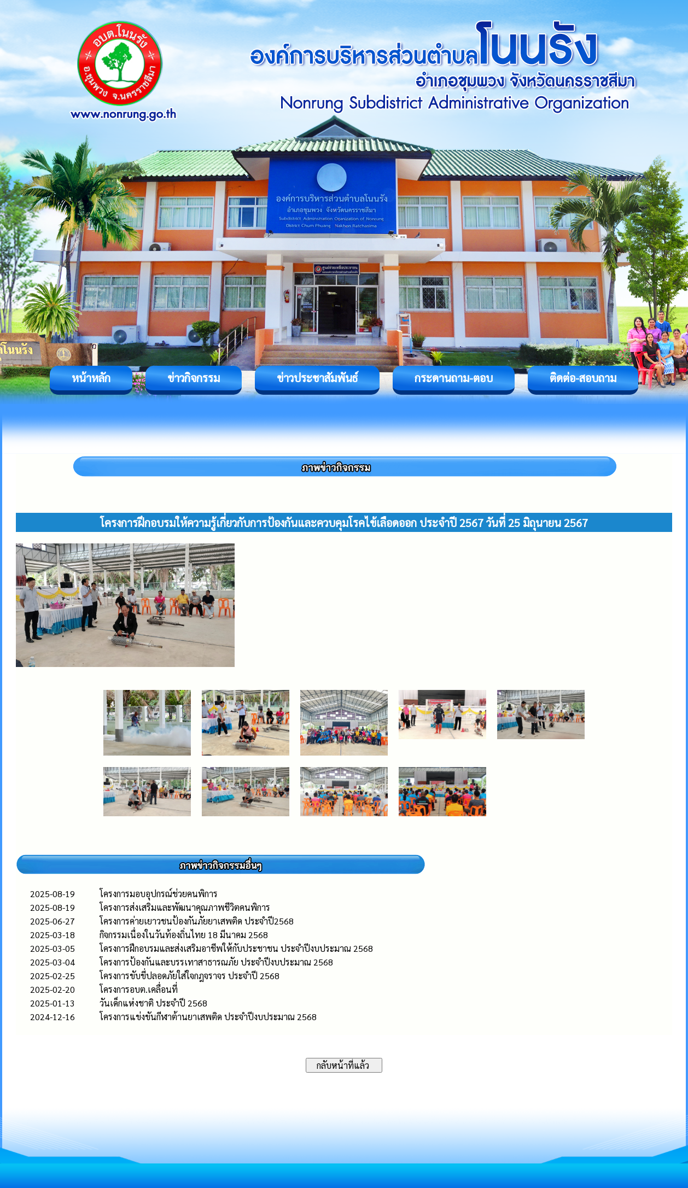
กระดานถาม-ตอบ (454, 378)
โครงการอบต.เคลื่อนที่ (139, 989)
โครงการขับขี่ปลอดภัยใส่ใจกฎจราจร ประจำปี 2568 (189, 975)
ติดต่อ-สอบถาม (583, 378)
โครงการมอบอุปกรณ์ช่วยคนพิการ (159, 893)
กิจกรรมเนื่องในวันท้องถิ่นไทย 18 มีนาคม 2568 (184, 934)
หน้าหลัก (91, 378)
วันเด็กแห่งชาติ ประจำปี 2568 (153, 1003)
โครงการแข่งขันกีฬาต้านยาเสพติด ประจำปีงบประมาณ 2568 (208, 1016)
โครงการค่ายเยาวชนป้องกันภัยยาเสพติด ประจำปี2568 (197, 921)
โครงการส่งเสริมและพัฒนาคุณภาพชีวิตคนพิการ (185, 907)
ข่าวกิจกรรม (193, 378)
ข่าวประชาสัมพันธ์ (317, 378)
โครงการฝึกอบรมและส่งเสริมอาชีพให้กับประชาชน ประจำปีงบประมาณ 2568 (236, 948)
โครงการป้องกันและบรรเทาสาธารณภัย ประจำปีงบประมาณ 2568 (216, 962)
